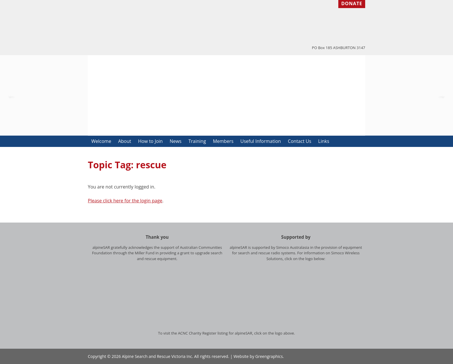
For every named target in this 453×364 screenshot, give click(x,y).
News (175, 141)
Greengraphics (269, 356)
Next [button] (441, 95)
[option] (226, 95)
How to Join (150, 141)
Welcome (101, 141)
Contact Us (299, 141)
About (124, 141)
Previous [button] (11, 95)
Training (197, 141)
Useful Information (260, 141)
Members (223, 141)
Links (323, 141)
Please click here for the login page (125, 200)
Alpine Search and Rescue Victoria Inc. (157, 356)
